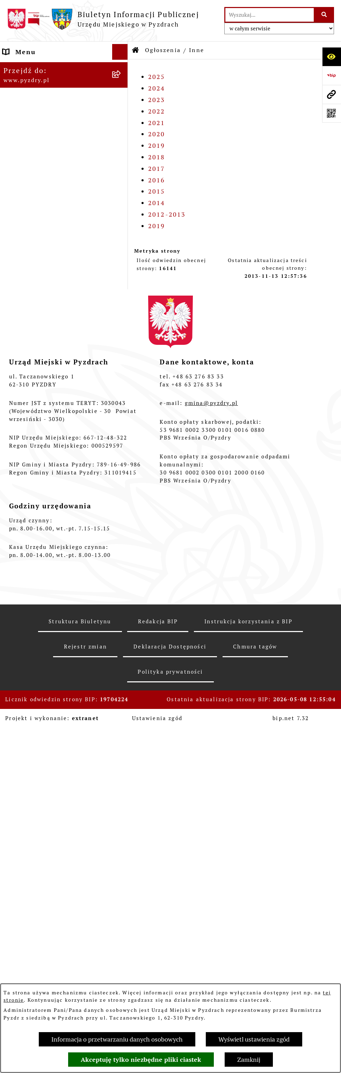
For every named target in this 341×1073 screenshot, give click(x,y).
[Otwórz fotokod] (331, 113)
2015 (156, 191)
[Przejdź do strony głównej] (103, 19)
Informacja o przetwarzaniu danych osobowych (117, 1039)
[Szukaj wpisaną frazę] (324, 15)
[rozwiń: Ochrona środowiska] (121, 323)
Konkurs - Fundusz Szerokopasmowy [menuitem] (35, 922)
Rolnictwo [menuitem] (20, 871)
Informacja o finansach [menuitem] (43, 171)
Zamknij (248, 1060)
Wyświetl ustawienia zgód (254, 1039)
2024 (156, 88)
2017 (156, 169)
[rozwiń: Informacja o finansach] (121, 171)
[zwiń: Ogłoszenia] (121, 203)
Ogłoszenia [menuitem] (22, 203)
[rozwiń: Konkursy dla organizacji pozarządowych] (121, 223)
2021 (156, 123)
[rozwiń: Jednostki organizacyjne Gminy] (121, 187)
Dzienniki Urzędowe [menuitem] (38, 823)
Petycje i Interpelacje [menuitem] (40, 808)
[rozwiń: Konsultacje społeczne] (121, 886)
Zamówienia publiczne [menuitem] (42, 156)
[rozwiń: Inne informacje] (121, 902)
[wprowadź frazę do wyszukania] (269, 15)
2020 (156, 134)
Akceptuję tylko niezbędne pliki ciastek (141, 1060)
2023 (156, 100)
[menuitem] (64, 227)
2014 (156, 203)
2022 (156, 111)
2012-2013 (167, 214)
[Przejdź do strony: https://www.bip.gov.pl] (331, 75)
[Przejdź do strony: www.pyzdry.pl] (331, 94)
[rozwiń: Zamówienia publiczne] (121, 156)
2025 (156, 77)
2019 (156, 146)
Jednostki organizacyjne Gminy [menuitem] (57, 187)
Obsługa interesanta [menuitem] (38, 124)
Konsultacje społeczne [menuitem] (42, 886)
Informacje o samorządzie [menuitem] (48, 68)
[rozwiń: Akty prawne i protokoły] (121, 83)
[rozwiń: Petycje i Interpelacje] (121, 808)
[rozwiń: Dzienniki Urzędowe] (121, 823)
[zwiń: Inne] (121, 424)
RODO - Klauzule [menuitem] (31, 140)
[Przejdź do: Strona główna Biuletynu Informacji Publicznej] (136, 50)
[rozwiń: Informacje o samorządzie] (121, 68)
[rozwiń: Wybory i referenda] (121, 839)
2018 (156, 157)
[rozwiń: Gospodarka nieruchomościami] (121, 293)
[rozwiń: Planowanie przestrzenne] (121, 363)
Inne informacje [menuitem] (31, 902)
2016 (156, 180)
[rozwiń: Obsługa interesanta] (121, 124)
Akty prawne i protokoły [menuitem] (45, 83)
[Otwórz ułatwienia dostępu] (331, 56)
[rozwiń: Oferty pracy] (121, 273)
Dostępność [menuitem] (23, 855)
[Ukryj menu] (120, 52)
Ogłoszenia (163, 50)
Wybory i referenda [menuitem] (36, 839)
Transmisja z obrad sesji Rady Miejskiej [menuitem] (55, 104)
